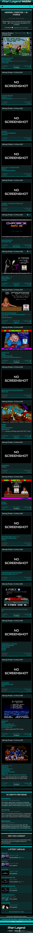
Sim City (4, 539)
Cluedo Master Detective (8, 170)
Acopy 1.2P (5, 773)
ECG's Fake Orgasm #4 (8, 895)
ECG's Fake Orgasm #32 (8, 877)
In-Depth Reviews (16, 794)
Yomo (3, 686)
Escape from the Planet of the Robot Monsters (15, 609)
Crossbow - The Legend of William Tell (12, 203)
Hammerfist (5, 766)
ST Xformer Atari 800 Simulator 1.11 (12, 357)
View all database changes (16, 911)
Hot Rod (4, 648)
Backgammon (5, 429)
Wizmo (3, 722)
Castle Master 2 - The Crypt (9, 644)
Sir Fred (4, 502)
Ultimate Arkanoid (7, 317)
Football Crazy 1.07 (7, 355)
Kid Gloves (4, 205)
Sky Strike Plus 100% (7, 684)
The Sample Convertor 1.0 (9, 725)
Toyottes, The (5, 352)
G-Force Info (5, 62)
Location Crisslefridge (8, 645)
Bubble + (4, 424)
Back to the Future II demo (9, 538)
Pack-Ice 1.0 (5, 767)
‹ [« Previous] (15, 789)
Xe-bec (3, 354)
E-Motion (4, 467)
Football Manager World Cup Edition (12, 572)
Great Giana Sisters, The (8, 536)
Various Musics (6, 770)
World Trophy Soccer (7, 58)
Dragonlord (5, 721)
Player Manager (6, 59)
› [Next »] (17, 789)
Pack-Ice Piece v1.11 (7, 768)
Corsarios (4, 131)
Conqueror (5, 134)
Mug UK (16, 285)
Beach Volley (5, 277)
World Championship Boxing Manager (12, 390)
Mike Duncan (16, 246)
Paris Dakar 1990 (6, 241)
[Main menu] (30, 6)
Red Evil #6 (5, 869)
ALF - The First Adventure (9, 133)
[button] (29, 33)
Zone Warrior (6, 798)
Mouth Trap (5, 391)
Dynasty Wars (5, 683)
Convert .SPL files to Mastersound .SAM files (14, 775)
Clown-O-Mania (6, 278)
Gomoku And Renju (7, 427)
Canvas (4, 426)
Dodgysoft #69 (6, 903)
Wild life (4, 169)
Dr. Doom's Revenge (7, 95)
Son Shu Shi (5, 809)
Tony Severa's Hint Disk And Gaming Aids (13, 314)
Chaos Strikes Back (7, 61)
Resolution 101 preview (8, 772)
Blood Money (6, 821)
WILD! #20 (4, 853)
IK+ (2, 611)
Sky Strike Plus (6, 647)
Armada (4, 97)
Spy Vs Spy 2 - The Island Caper (10, 167)
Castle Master (5, 465)
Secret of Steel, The (7, 240)
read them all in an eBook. (21, 27)
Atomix (4, 650)
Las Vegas (4, 280)
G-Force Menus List (7, 727)
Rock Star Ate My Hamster (9, 313)
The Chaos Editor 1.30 (8, 724)
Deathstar (4, 503)
